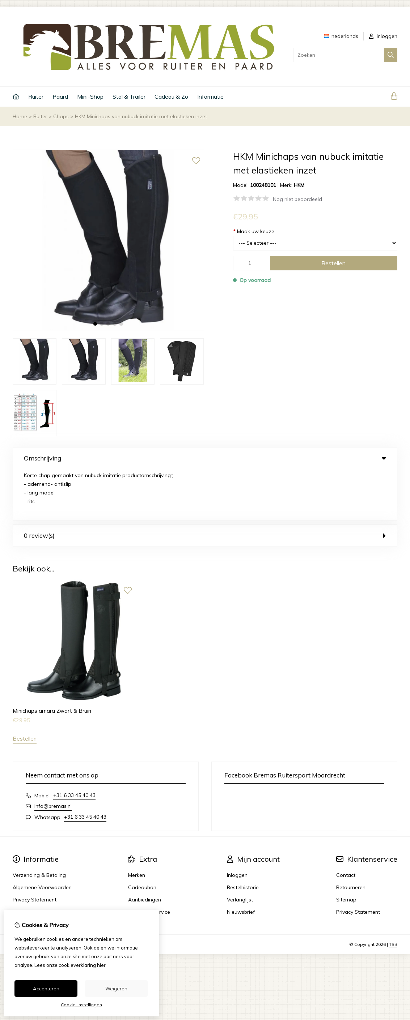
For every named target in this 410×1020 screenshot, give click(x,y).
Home (20, 116)
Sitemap (346, 848)
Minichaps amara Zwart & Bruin (52, 659)
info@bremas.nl (53, 754)
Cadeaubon (142, 836)
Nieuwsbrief (241, 860)
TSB (393, 893)
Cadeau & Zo (171, 96)
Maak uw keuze (253, 231)
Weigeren (116, 988)
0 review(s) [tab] (205, 484)
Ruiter (35, 96)
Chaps (61, 116)
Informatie (210, 96)
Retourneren (350, 836)
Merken (136, 823)
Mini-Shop (90, 96)
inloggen (383, 36)
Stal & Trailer (129, 96)
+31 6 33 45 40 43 (74, 744)
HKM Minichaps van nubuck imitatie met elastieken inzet (141, 116)
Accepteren (46, 988)
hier (101, 965)
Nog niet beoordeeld (297, 199)
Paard (60, 96)
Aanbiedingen (144, 848)
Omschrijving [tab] (205, 458)
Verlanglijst (240, 848)
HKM (299, 185)
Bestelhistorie (243, 836)
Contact (345, 823)
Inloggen (237, 823)
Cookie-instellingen (81, 1004)
